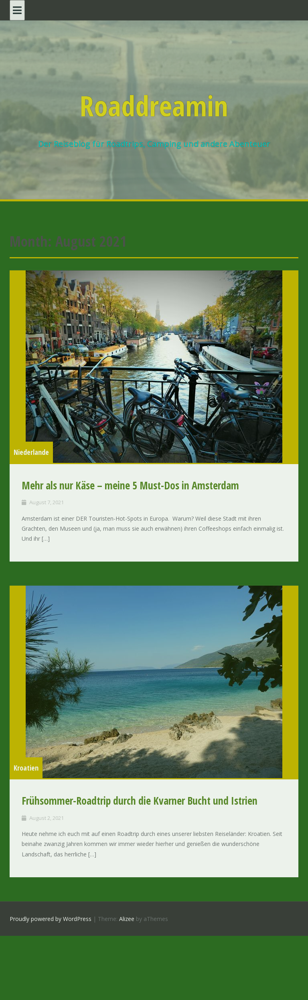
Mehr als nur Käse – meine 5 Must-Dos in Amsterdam (130, 485)
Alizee (126, 919)
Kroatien (26, 768)
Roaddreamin (154, 105)
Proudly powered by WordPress (50, 919)
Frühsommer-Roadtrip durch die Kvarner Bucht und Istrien (139, 800)
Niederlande (31, 452)
